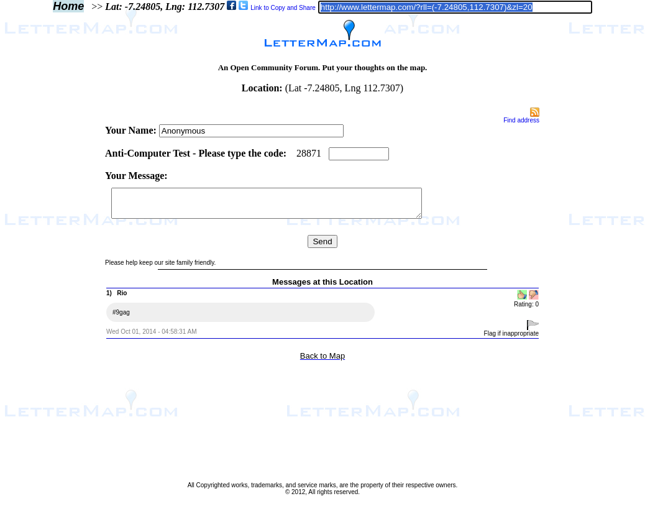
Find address (521, 120)
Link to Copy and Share (283, 7)
